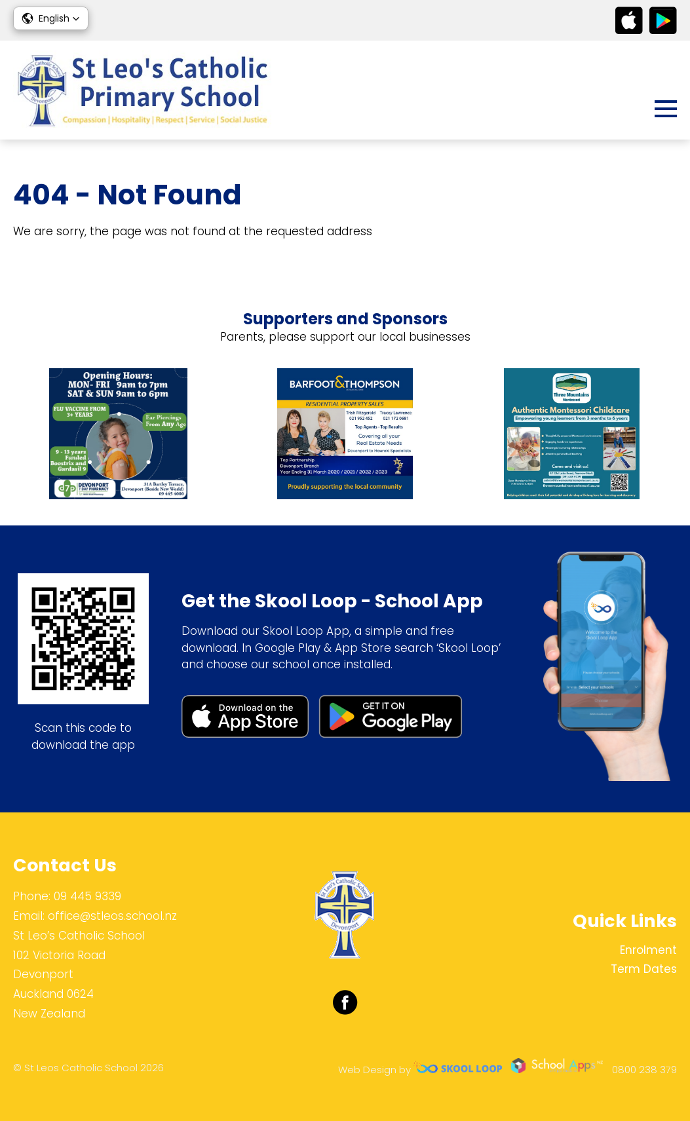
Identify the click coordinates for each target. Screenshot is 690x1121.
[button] (51, 18)
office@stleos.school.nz (112, 916)
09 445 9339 (87, 896)
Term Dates (644, 969)
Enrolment (648, 950)
